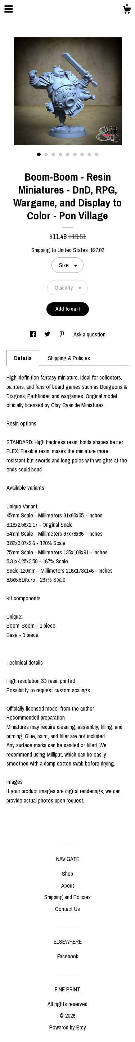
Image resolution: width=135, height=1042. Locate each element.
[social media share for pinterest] (62, 334)
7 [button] (82, 154)
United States (73, 250)
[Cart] (127, 10)
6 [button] (75, 154)
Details (23, 358)
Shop (67, 874)
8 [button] (89, 154)
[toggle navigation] (8, 9)
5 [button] (67, 154)
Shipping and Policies (67, 897)
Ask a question (89, 334)
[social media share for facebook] (33, 334)
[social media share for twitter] (48, 334)
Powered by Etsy (67, 1027)
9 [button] (96, 154)
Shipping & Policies (69, 358)
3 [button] (53, 154)
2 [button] (46, 154)
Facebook (67, 956)
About (67, 885)
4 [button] (60, 154)
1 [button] (39, 154)
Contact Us (67, 909)
